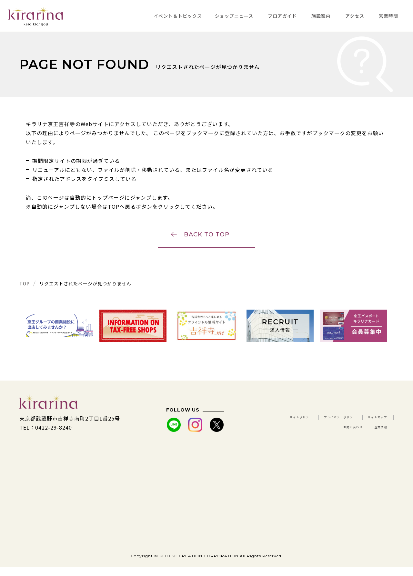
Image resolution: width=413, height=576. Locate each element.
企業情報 (376, 436)
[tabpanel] (59, 334)
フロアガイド (282, 16)
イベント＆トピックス (178, 16)
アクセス (354, 16)
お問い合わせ (334, 436)
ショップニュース (234, 16)
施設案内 (321, 16)
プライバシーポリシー (359, 427)
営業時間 (388, 16)
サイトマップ (286, 436)
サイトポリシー (298, 427)
